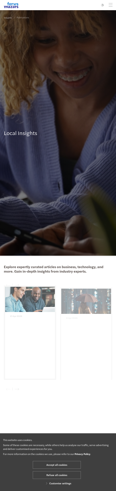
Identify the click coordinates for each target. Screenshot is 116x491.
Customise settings (58, 483)
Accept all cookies (56, 465)
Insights (8, 17)
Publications (23, 16)
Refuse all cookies (56, 475)
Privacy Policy (82, 454)
